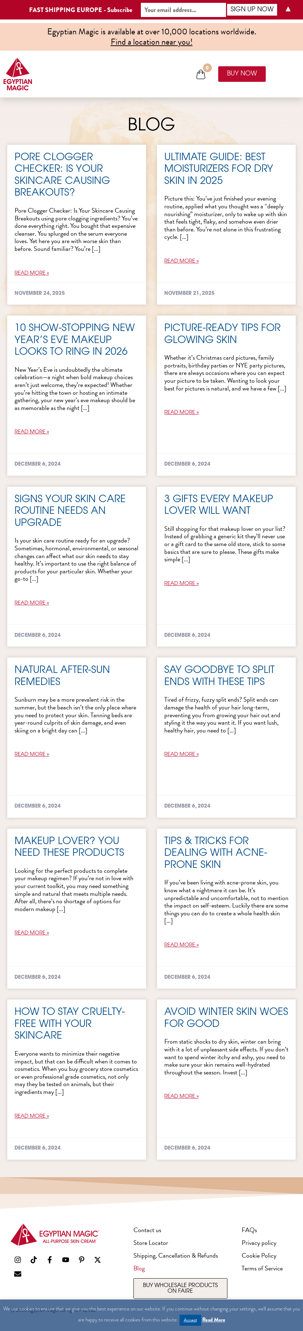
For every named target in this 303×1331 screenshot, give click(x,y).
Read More (213, 1320)
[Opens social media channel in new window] (18, 1260)
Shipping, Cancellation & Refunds (175, 1255)
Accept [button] (190, 1320)
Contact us (147, 1230)
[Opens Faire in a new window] (180, 1288)
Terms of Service (262, 1268)
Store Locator (150, 1242)
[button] (201, 74)
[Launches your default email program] (18, 1274)
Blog (139, 1268)
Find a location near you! (152, 42)
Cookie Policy (259, 1255)
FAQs (249, 1230)
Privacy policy (259, 1242)
